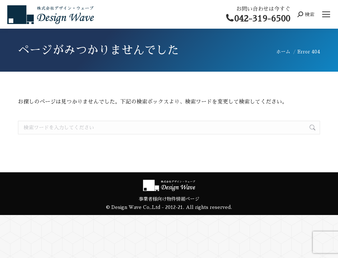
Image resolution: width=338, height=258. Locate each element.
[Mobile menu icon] (326, 14)
